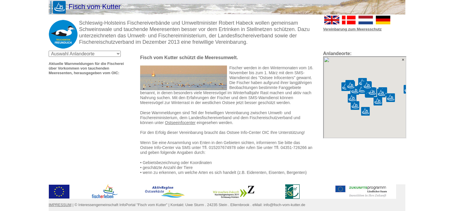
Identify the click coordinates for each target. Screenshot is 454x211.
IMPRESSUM (60, 205)
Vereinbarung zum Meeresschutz (352, 29)
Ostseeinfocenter (180, 122)
